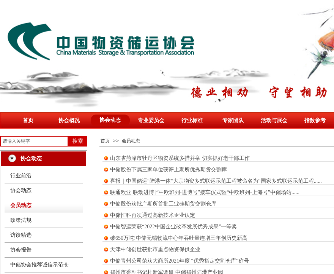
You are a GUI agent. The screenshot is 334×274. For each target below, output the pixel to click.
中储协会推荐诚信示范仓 (39, 265)
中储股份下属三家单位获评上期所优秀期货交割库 (168, 169)
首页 (28, 120)
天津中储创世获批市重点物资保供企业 (155, 249)
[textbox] (34, 141)
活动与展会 (274, 120)
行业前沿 (21, 175)
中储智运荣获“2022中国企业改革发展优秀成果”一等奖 (173, 226)
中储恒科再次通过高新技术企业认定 (152, 215)
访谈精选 (21, 235)
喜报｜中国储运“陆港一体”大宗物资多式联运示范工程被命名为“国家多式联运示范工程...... (216, 181)
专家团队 (233, 120)
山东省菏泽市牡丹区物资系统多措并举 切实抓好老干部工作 (180, 158)
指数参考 (315, 120)
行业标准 (192, 120)
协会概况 (69, 120)
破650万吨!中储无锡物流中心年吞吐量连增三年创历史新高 (178, 238)
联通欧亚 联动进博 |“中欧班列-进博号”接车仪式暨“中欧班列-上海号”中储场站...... (204, 192)
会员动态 (131, 140)
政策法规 (21, 220)
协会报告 (21, 250)
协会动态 (110, 120)
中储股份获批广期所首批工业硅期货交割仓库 (163, 204)
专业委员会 (151, 120)
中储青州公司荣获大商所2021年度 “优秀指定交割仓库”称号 (179, 261)
